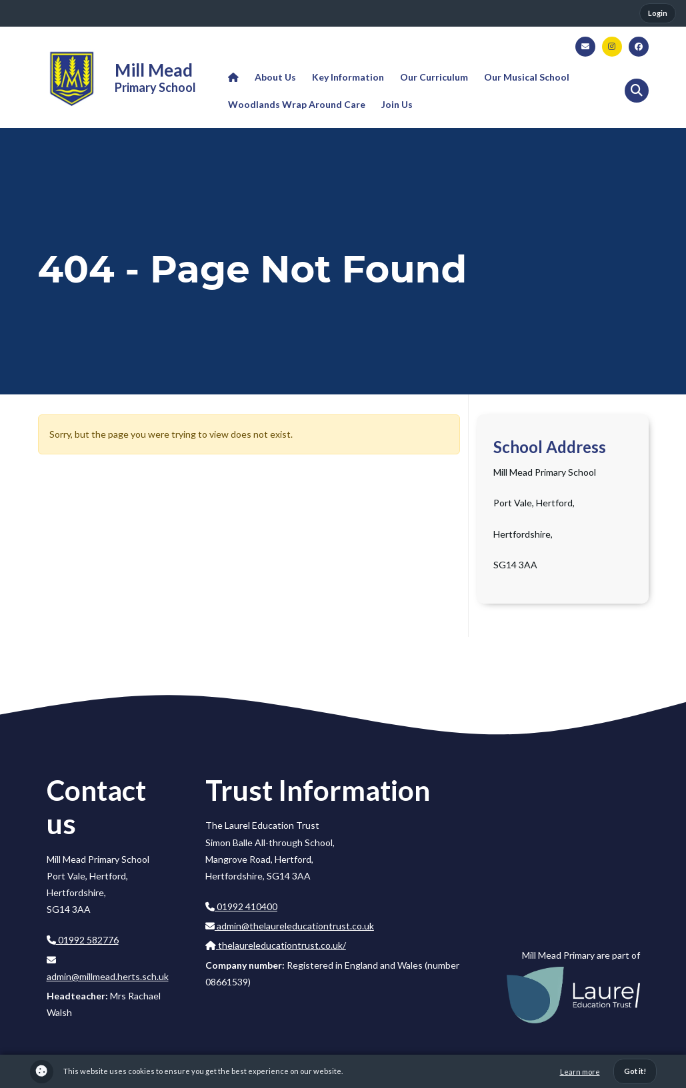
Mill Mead (154, 70)
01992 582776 (83, 939)
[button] (637, 91)
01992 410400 (241, 906)
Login (657, 13)
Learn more (580, 1071)
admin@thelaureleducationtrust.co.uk (289, 925)
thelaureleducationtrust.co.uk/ (275, 945)
